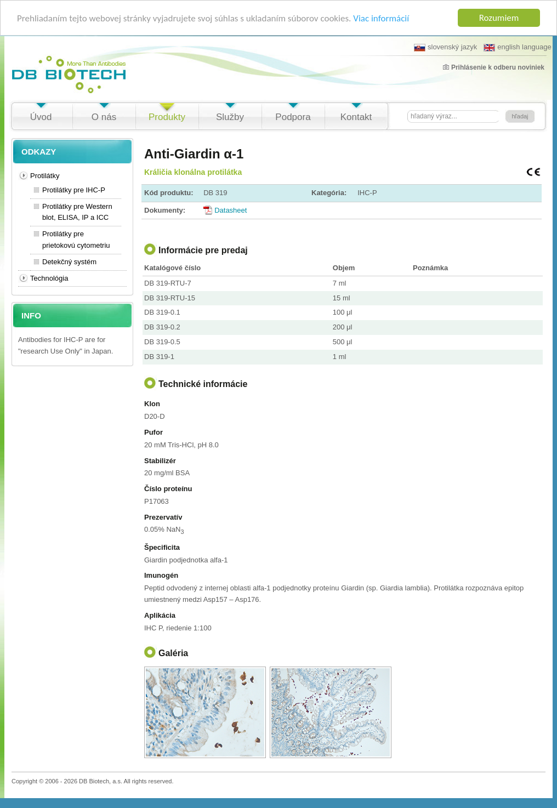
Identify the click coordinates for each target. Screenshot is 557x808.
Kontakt (356, 117)
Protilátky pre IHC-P (73, 190)
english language (517, 47)
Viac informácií (381, 18)
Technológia (49, 278)
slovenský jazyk (445, 47)
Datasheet (230, 210)
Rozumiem (499, 18)
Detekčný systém (69, 262)
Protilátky (44, 176)
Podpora (292, 117)
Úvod (41, 117)
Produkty (167, 117)
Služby (230, 117)
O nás (104, 117)
